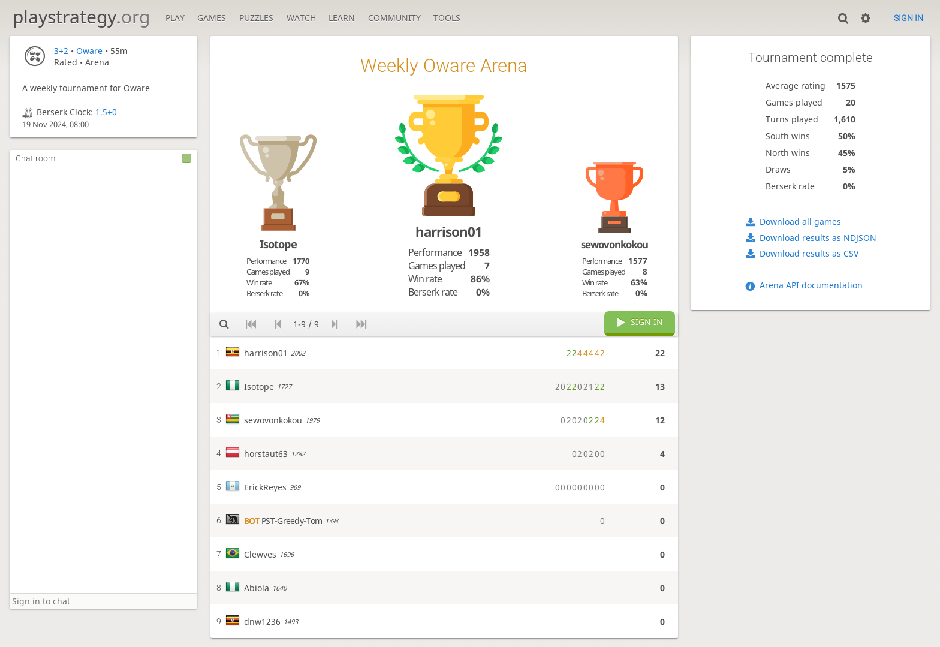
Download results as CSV (809, 253)
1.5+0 (106, 112)
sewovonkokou (614, 244)
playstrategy (81, 16)
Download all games (800, 221)
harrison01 (448, 231)
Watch (301, 17)
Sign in (908, 18)
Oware (89, 50)
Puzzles (256, 17)
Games (211, 17)
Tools (446, 17)
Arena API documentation (811, 285)
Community (394, 17)
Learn (342, 17)
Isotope (278, 244)
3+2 (61, 50)
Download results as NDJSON (818, 237)
